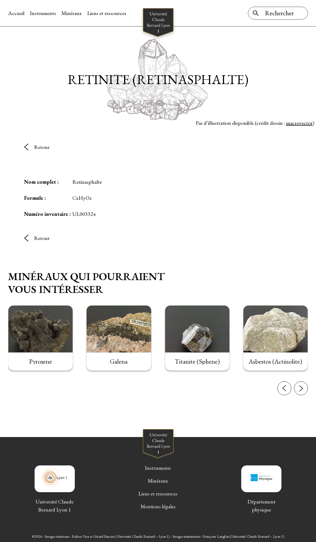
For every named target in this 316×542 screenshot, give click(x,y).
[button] (284, 399)
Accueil (16, 13)
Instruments (43, 13)
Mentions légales (158, 506)
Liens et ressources (106, 13)
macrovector (299, 122)
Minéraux (71, 13)
